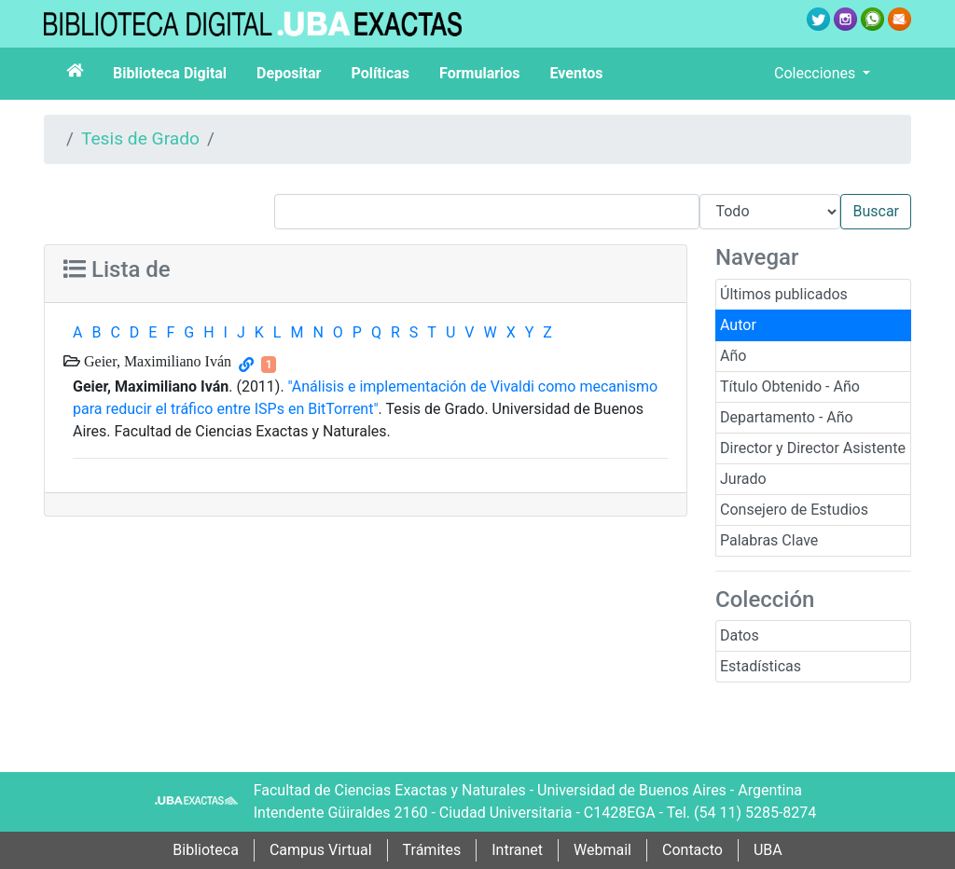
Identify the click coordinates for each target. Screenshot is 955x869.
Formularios (479, 73)
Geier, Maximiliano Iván (155, 360)
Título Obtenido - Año (790, 386)
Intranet (517, 850)
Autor (738, 325)
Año (733, 356)
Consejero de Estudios (794, 509)
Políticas (380, 73)
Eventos (576, 73)
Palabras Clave (769, 540)
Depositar (288, 73)
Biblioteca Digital (170, 73)
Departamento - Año (786, 417)
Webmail (602, 850)
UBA (768, 850)
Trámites (432, 850)
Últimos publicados (784, 294)
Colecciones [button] (816, 73)
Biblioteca (206, 850)
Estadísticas (760, 666)
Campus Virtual (321, 850)
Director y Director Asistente (813, 448)
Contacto (692, 850)
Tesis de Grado (140, 138)
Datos (739, 635)
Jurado (743, 479)
